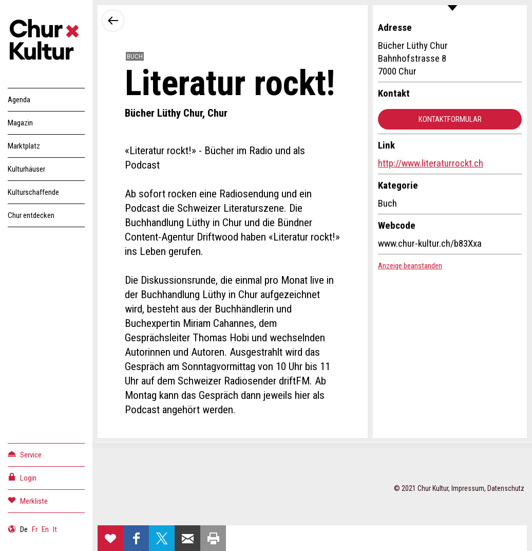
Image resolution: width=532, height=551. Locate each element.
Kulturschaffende (33, 192)
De (24, 529)
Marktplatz (24, 146)
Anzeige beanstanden (410, 265)
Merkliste (28, 500)
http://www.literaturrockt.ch (430, 163)
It (55, 529)
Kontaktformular (450, 119)
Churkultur (46, 41)
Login (22, 477)
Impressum (467, 488)
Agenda (19, 99)
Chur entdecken (31, 215)
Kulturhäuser (26, 169)
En (45, 529)
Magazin (20, 122)
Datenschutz (505, 488)
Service (25, 454)
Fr (34, 529)
